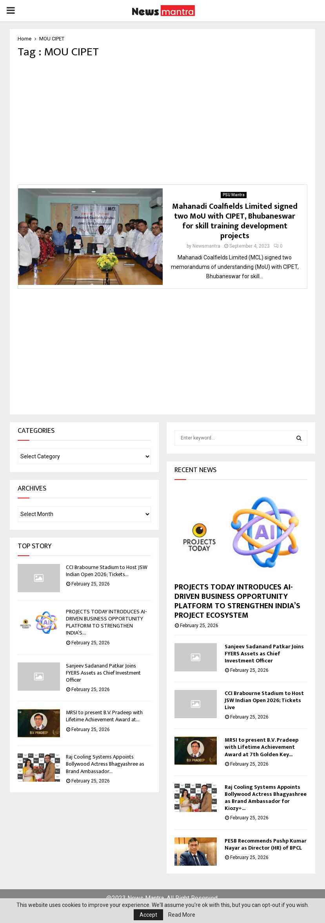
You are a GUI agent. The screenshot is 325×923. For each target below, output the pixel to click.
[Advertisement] (162, 122)
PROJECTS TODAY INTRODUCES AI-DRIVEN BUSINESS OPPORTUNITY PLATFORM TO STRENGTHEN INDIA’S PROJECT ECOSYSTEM (237, 601)
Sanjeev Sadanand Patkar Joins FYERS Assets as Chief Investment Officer (103, 672)
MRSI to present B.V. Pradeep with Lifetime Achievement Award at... (104, 716)
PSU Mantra (234, 195)
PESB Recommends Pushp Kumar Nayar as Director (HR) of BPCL (266, 844)
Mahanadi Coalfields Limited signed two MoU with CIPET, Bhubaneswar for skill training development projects (235, 221)
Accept (148, 915)
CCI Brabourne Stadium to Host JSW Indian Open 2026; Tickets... (106, 571)
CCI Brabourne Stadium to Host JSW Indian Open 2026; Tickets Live (264, 700)
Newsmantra (206, 246)
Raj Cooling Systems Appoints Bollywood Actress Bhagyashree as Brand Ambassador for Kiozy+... (266, 798)
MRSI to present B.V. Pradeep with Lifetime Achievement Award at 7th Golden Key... (261, 747)
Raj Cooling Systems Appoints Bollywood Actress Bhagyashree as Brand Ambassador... (105, 763)
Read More (181, 915)
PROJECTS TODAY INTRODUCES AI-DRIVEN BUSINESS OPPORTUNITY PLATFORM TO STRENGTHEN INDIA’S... (106, 622)
